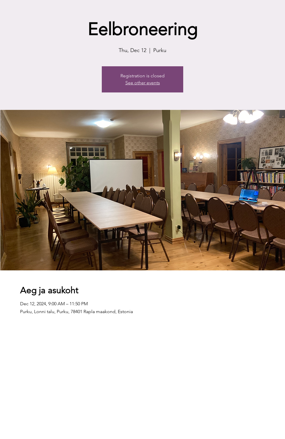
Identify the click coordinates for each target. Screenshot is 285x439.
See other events (142, 82)
